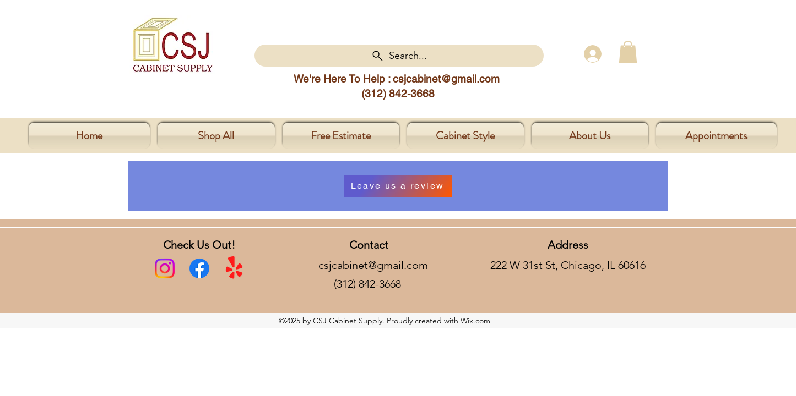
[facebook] (199, 268)
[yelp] (234, 268)
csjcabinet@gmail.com (446, 79)
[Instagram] (164, 268)
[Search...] (399, 56)
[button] (628, 52)
